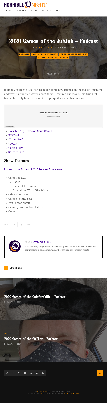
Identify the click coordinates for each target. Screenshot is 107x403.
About (59, 11)
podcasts (24, 54)
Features (46, 11)
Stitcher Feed (16, 152)
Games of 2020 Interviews (44, 54)
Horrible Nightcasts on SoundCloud (30, 131)
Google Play (15, 147)
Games (34, 11)
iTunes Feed (15, 139)
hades (63, 54)
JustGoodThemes (71, 393)
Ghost (42, 393)
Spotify (12, 143)
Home (9, 11)
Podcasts (21, 11)
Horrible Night (44, 47)
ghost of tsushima (77, 54)
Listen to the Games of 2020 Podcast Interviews (33, 169)
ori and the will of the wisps (53, 58)
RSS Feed (13, 135)
